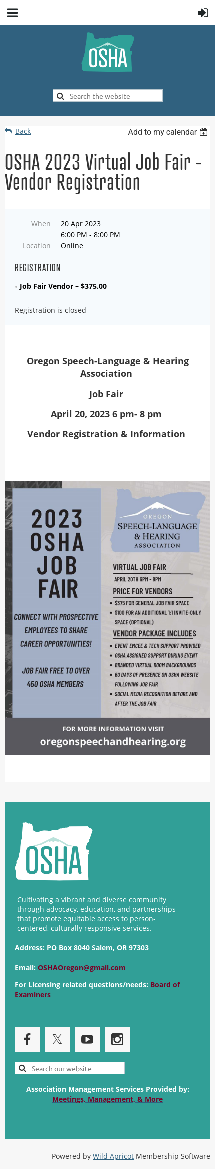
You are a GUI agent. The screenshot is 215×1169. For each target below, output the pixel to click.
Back (23, 131)
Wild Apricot (113, 1156)
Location (37, 245)
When (41, 223)
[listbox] (169, 132)
